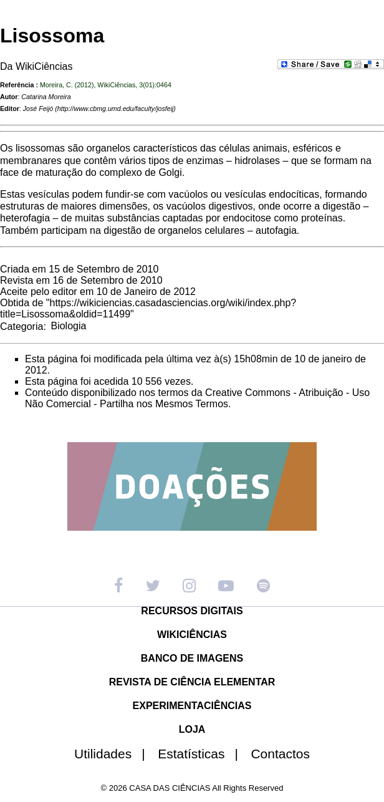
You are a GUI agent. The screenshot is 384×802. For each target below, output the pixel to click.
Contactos (280, 753)
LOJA (192, 729)
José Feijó (38, 108)
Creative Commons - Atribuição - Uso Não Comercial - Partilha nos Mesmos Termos (197, 398)
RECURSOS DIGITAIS (191, 611)
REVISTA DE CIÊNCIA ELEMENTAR (192, 682)
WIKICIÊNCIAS (192, 634)
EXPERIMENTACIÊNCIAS (192, 706)
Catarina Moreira (45, 96)
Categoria (21, 326)
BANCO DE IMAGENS (192, 658)
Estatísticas (203, 753)
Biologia (68, 326)
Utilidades (114, 753)
